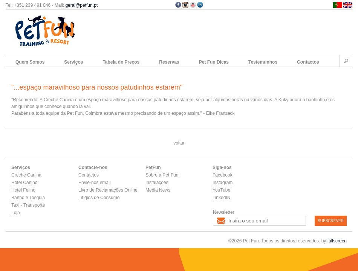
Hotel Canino (24, 182)
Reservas (169, 62)
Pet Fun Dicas (214, 62)
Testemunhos (262, 62)
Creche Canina (26, 175)
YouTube (221, 190)
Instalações (156, 182)
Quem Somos (29, 62)
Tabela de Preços (121, 62)
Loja (15, 212)
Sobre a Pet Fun (161, 175)
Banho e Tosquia (28, 197)
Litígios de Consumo (98, 197)
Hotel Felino (23, 190)
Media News (157, 190)
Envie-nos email (94, 182)
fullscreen (337, 241)
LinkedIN (221, 197)
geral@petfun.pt (81, 5)
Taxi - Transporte (28, 205)
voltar (178, 143)
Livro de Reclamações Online (108, 190)
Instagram (223, 182)
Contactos (308, 62)
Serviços (73, 62)
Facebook (223, 175)
